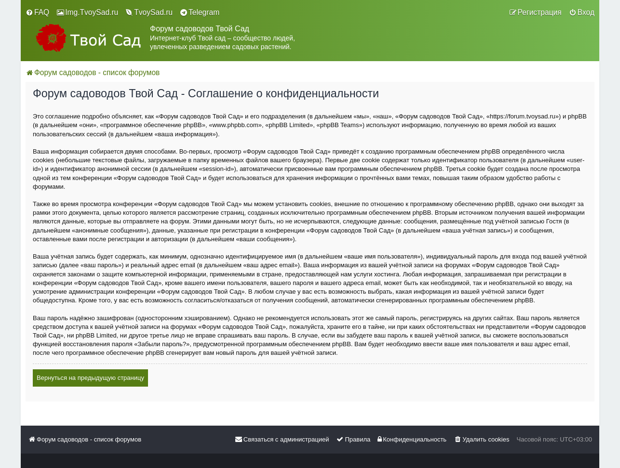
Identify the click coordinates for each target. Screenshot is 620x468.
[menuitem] (37, 12)
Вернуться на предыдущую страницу (90, 377)
